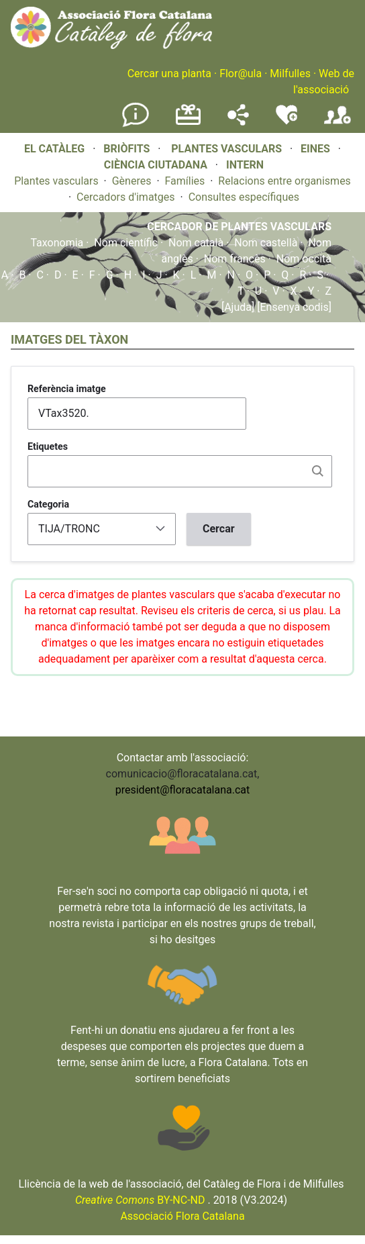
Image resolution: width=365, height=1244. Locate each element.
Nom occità (303, 258)
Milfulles (290, 73)
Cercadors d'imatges (125, 197)
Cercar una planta (169, 73)
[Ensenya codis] (292, 307)
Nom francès (235, 258)
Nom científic (126, 242)
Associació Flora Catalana (182, 1216)
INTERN (245, 164)
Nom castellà (265, 242)
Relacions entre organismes (284, 181)
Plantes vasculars (56, 181)
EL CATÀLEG (54, 148)
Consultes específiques (244, 197)
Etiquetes (48, 446)
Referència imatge (67, 388)
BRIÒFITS (127, 148)
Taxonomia (56, 242)
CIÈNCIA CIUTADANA (155, 164)
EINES (315, 148)
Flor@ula (240, 73)
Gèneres (132, 181)
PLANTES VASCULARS (226, 148)
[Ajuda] (237, 307)
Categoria (48, 504)
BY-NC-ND (140, 1200)
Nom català (195, 242)
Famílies (185, 181)
